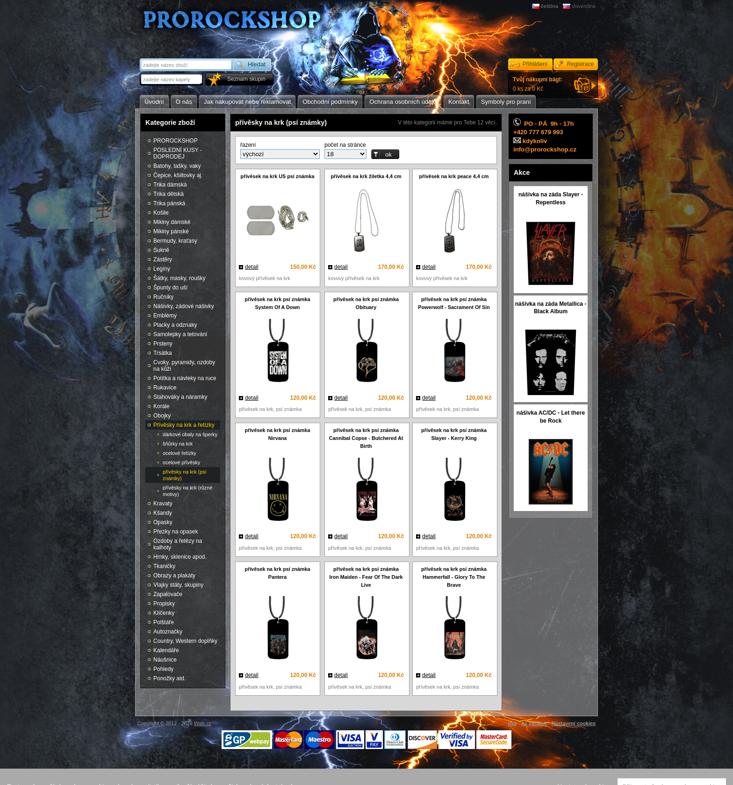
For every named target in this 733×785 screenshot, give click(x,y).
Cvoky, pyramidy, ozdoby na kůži (184, 365)
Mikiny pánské (171, 231)
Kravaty (162, 503)
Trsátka (162, 353)
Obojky (162, 415)
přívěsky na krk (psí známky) (185, 475)
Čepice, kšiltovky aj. (177, 175)
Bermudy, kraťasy (175, 241)
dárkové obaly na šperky (190, 434)
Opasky (162, 522)
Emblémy (165, 315)
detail (252, 267)
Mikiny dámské (171, 222)
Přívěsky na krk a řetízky (184, 425)
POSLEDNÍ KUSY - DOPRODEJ (177, 153)
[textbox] (172, 79)
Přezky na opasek (175, 531)
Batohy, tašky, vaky (177, 166)
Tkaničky (164, 566)
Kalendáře (166, 650)
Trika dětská (168, 194)
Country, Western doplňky (185, 641)
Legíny (161, 269)
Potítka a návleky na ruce (184, 378)
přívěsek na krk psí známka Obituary (366, 303)
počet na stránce (345, 145)
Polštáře (163, 622)
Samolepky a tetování (180, 334)
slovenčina (584, 6)
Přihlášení (535, 64)
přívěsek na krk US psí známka (278, 176)
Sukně (161, 250)
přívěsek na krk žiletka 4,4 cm (366, 176)
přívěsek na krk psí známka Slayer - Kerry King (454, 434)
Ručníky (163, 297)
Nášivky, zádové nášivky (183, 306)
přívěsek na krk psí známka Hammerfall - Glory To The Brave (454, 577)
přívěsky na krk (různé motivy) (187, 491)
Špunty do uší (170, 287)
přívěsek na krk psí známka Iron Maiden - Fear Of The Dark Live (365, 577)
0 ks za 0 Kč (537, 84)
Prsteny (162, 343)
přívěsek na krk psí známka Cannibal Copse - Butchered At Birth (366, 438)
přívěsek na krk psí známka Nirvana (277, 434)
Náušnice (165, 659)
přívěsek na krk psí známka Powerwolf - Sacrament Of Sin (454, 303)
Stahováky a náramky (180, 397)
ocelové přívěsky (181, 462)
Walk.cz (202, 723)
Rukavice (164, 387)
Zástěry (162, 259)
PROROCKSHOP (175, 140)
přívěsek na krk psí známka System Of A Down (277, 303)
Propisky (164, 603)
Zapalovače (167, 594)
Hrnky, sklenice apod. (180, 557)
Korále (161, 406)
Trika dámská (170, 184)
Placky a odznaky (175, 325)
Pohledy (163, 669)
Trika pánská (169, 203)
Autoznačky (167, 631)
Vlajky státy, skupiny (178, 585)
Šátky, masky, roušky (179, 278)
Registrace (580, 64)
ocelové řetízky (179, 453)
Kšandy (162, 513)
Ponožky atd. (169, 678)
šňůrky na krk (178, 444)
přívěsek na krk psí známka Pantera (277, 573)
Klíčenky (163, 613)
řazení (248, 145)
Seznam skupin (246, 79)
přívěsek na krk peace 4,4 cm (454, 176)
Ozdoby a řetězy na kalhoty (177, 544)
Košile (161, 212)
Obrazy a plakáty (174, 575)
